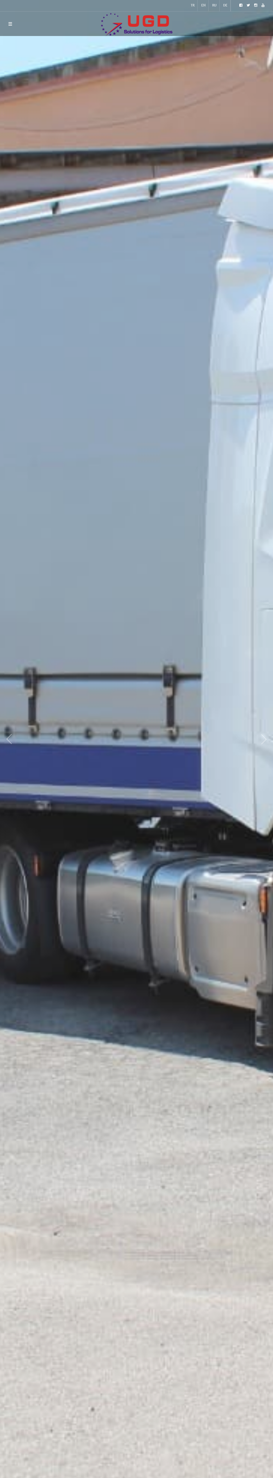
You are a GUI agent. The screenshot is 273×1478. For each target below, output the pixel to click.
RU (214, 5)
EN (203, 5)
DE (225, 5)
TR (193, 5)
